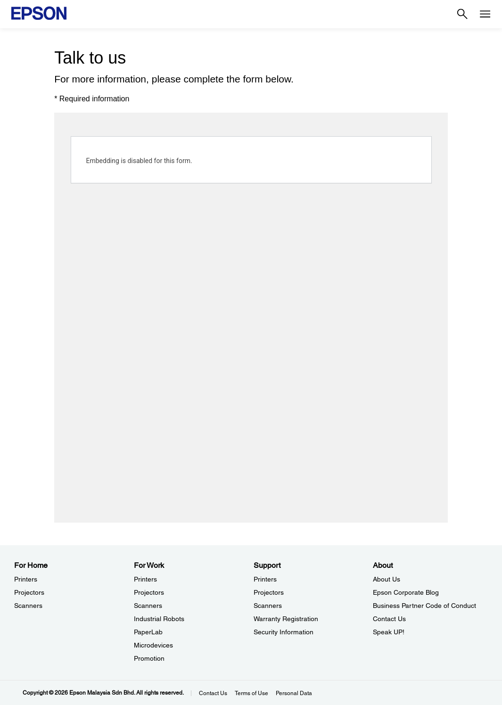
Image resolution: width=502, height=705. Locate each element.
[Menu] (485, 14)
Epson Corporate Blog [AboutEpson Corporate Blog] (406, 592)
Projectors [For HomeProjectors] (29, 592)
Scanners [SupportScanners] (268, 605)
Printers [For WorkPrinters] (145, 579)
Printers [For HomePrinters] (25, 579)
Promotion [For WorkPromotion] (149, 658)
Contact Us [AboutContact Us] (389, 619)
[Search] (462, 14)
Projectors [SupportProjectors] (269, 592)
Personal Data (294, 693)
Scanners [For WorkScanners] (148, 605)
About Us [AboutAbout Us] (386, 579)
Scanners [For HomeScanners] (28, 605)
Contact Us (213, 693)
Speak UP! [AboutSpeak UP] (388, 632)
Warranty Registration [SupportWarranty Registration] (286, 619)
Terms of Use (251, 693)
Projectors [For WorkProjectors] (149, 592)
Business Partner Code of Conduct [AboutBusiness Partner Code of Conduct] (424, 605)
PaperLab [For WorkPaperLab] (148, 632)
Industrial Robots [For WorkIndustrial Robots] (159, 619)
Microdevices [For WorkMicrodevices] (153, 645)
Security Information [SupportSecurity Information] (283, 632)
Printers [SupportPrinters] (265, 579)
